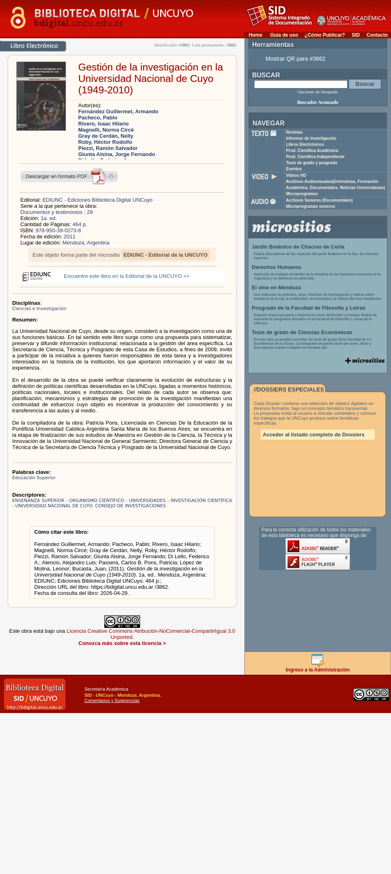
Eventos (294, 169)
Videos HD (296, 175)
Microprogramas (302, 194)
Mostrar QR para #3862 (295, 58)
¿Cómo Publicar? (325, 35)
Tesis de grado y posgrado (312, 163)
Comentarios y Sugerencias (111, 700)
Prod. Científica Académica (312, 150)
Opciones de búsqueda (318, 91)
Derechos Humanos (276, 267)
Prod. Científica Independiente (315, 156)
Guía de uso (284, 35)
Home (255, 35)
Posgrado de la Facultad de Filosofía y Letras (309, 308)
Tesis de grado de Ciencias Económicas (302, 332)
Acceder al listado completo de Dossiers (314, 434)
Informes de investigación (311, 138)
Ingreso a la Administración (318, 668)
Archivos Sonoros (319, 200)
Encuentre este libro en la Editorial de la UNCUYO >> (127, 276)
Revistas (294, 132)
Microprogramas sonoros (310, 206)
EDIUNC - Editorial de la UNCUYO (165, 255)
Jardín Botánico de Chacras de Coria (298, 247)
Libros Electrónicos (305, 144)
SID (355, 35)
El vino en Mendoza (276, 287)
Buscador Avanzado (317, 102)
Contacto (377, 35)
